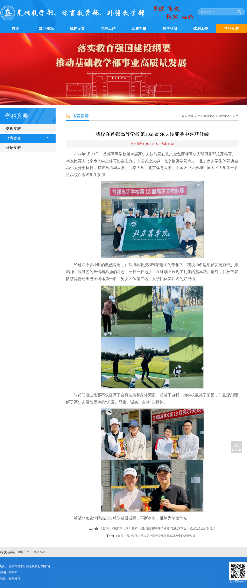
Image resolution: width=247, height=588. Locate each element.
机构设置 (77, 29)
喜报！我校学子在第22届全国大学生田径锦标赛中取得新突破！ (158, 535)
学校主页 (23, 552)
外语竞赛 (13, 148)
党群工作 (108, 29)
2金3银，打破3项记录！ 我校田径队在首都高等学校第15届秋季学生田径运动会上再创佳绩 (158, 528)
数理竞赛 (13, 129)
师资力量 (139, 29)
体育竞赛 (13, 138)
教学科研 (169, 29)
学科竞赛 (231, 29)
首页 (15, 29)
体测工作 (200, 29)
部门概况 (46, 29)
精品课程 (39, 552)
